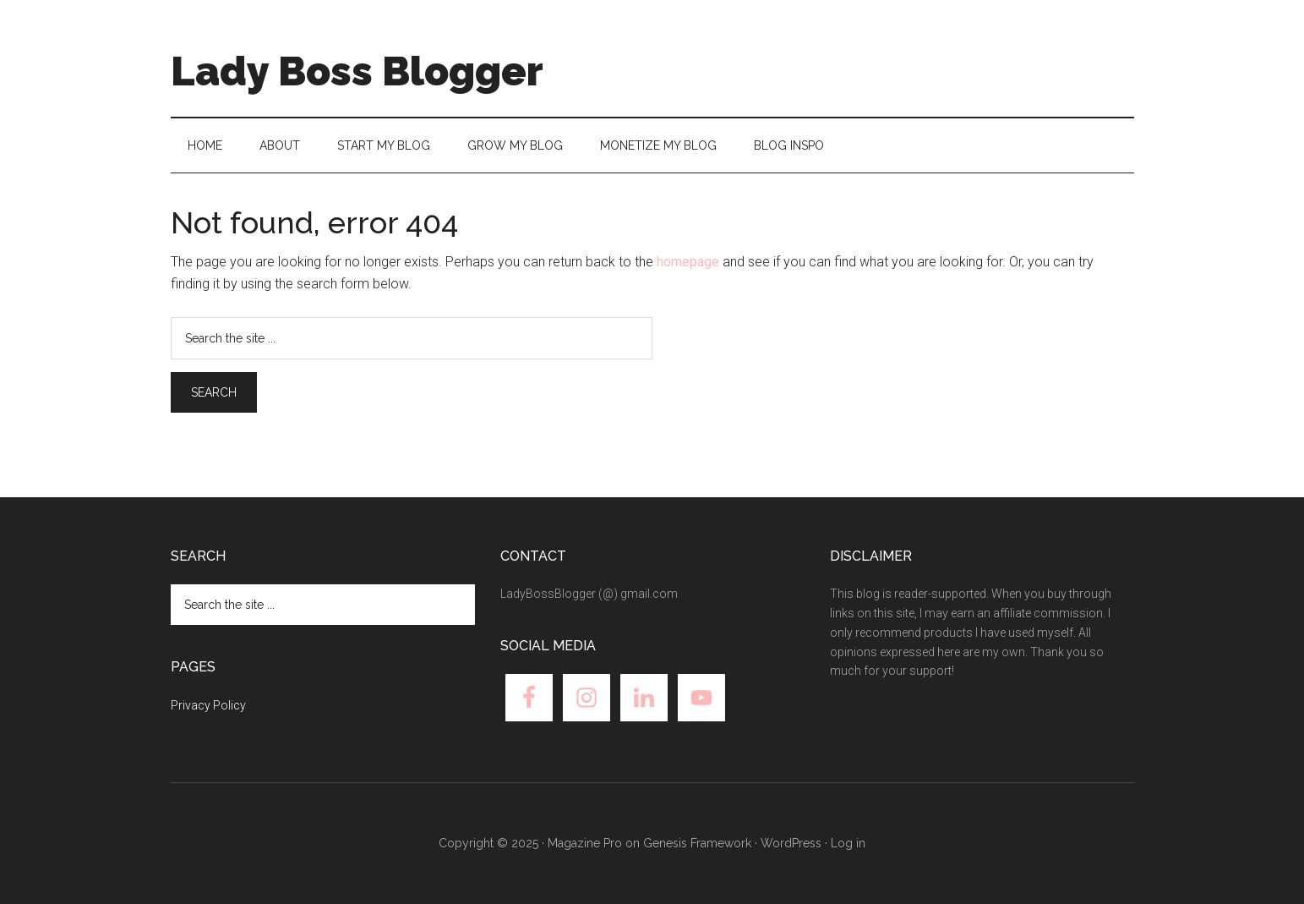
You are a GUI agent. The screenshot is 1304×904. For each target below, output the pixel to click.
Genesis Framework (697, 843)
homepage (688, 262)
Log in (848, 843)
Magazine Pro (585, 843)
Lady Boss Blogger (357, 71)
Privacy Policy (208, 705)
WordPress (791, 843)
